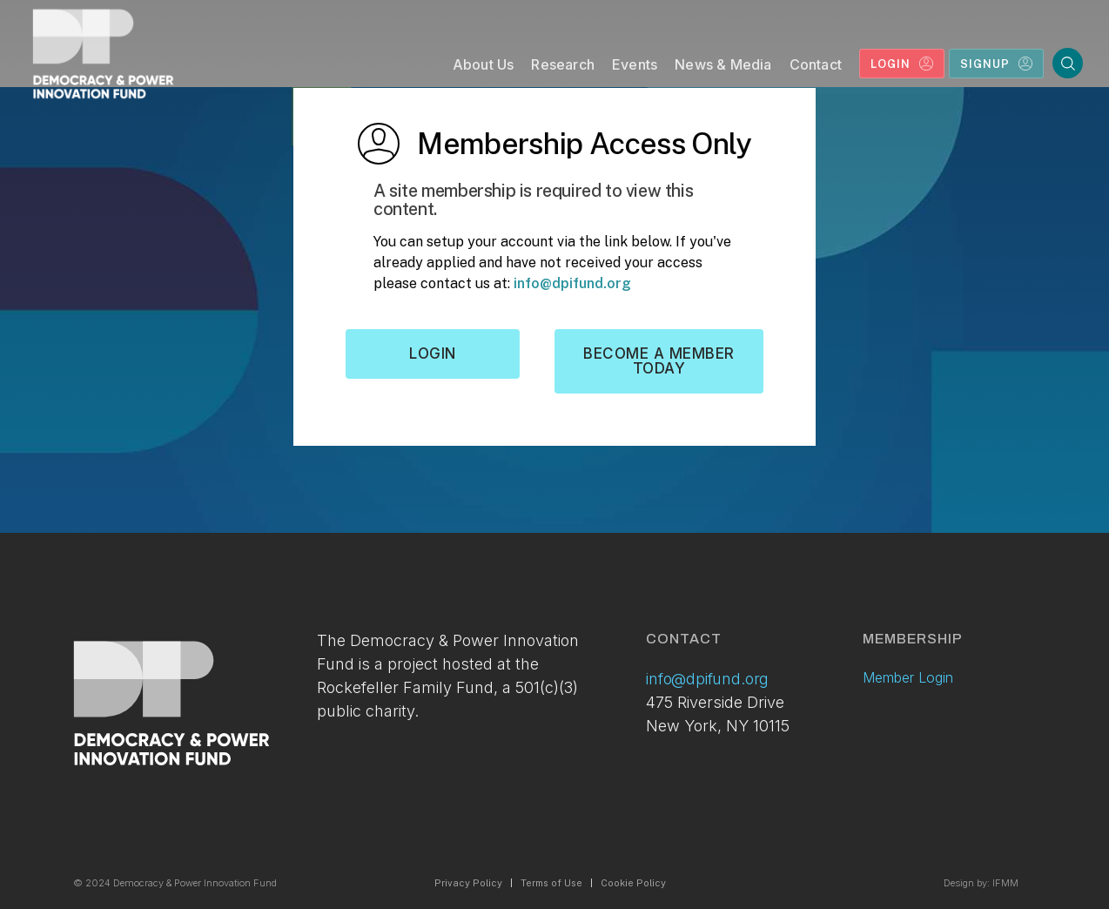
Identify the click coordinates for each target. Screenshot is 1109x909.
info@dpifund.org (572, 283)
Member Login (908, 677)
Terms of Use (551, 883)
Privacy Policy (468, 883)
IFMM (1005, 883)
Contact (816, 64)
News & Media (723, 64)
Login (432, 353)
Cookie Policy (633, 883)
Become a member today (659, 361)
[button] (483, 68)
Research (563, 64)
